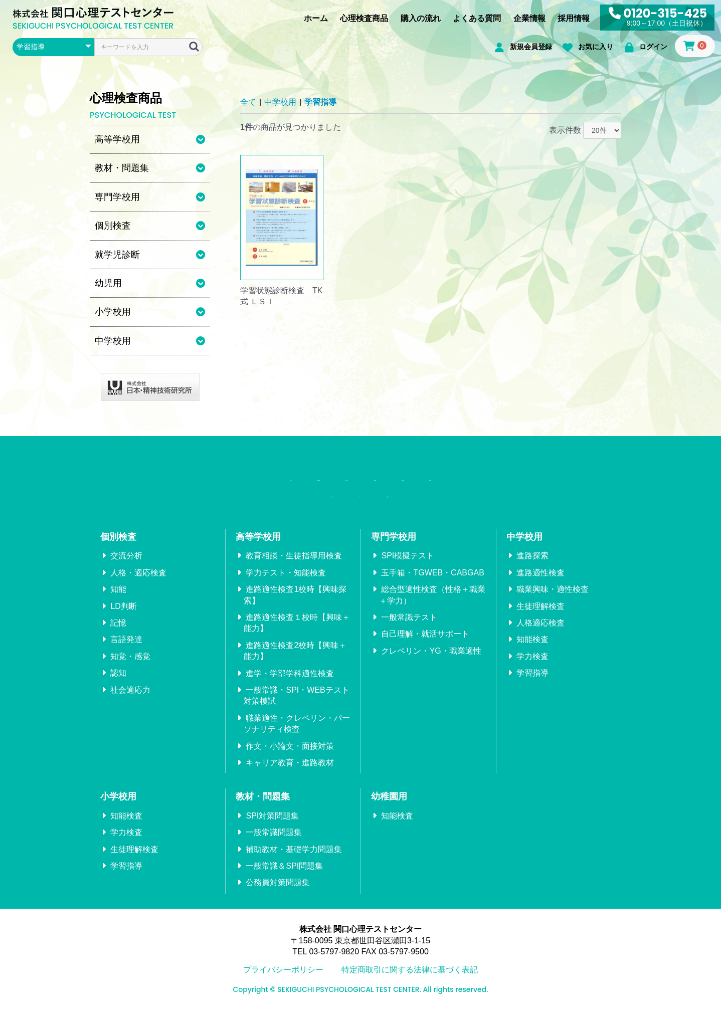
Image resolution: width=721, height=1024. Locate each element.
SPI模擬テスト (407, 567)
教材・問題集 (263, 808)
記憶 (118, 635)
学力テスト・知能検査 (286, 584)
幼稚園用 (389, 808)
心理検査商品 (364, 18)
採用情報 (574, 18)
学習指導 (320, 102)
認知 (118, 685)
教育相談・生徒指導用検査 (294, 567)
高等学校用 (258, 549)
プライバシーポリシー (283, 981)
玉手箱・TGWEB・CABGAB (432, 584)
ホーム (316, 18)
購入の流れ (421, 18)
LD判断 (123, 617)
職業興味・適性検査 (552, 601)
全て (248, 102)
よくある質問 (477, 18)
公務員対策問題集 (278, 894)
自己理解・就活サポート (425, 646)
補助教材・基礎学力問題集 (294, 861)
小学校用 (118, 808)
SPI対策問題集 (272, 828)
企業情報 (529, 18)
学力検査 (532, 668)
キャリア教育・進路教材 (290, 774)
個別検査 (118, 549)
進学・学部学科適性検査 (290, 685)
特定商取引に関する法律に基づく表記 (409, 981)
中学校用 (280, 102)
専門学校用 (393, 549)
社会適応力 (130, 701)
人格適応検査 (540, 635)
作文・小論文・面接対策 (290, 757)
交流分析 (126, 567)
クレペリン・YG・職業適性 (431, 663)
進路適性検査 (540, 584)
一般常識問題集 (274, 844)
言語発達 (126, 651)
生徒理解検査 (540, 617)
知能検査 (532, 651)
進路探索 (532, 567)
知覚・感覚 (130, 668)
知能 (118, 601)
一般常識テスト (409, 629)
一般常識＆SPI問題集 (284, 878)
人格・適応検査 (138, 584)
